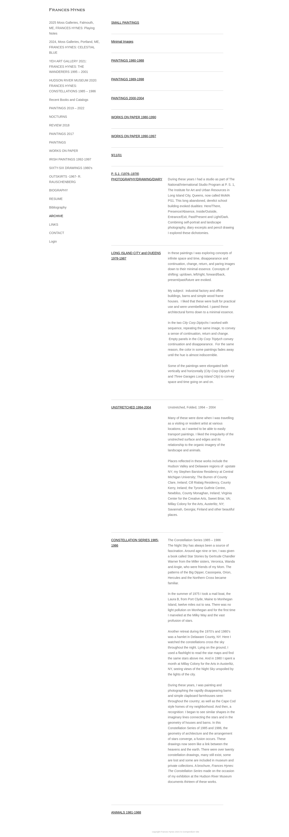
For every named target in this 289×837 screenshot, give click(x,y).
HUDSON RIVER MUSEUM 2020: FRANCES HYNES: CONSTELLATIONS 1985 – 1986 (73, 86)
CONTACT (56, 233)
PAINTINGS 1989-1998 (127, 79)
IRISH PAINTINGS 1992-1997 (70, 159)
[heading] (60, 10)
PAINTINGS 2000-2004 (127, 98)
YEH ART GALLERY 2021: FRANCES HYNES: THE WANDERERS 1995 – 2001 (68, 66)
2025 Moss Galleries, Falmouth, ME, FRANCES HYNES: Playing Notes (72, 28)
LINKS (53, 224)
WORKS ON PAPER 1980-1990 (133, 117)
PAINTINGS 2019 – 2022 (66, 108)
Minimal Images (122, 41)
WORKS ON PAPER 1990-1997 (133, 136)
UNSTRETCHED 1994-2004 (131, 407)
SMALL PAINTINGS (125, 22)
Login (53, 241)
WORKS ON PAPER (63, 151)
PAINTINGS (57, 142)
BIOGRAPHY (58, 190)
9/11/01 (116, 155)
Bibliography (58, 207)
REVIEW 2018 (59, 125)
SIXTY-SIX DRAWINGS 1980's (70, 168)
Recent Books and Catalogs (69, 100)
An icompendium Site (189, 832)
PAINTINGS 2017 (61, 134)
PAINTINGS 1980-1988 (127, 60)
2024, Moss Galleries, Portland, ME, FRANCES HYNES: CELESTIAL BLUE (74, 47)
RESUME (56, 199)
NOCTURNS (58, 116)
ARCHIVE (56, 216)
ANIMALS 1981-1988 (126, 812)
